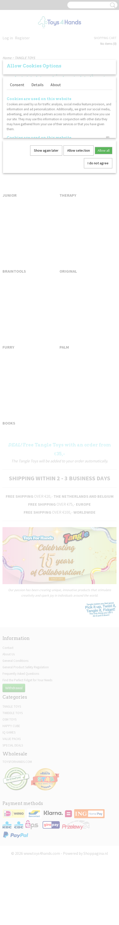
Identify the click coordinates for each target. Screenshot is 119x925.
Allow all (104, 150)
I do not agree (98, 163)
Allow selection (78, 150)
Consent (17, 84)
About (56, 84)
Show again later (46, 150)
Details (37, 84)
